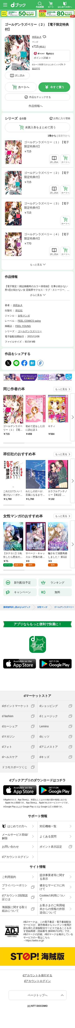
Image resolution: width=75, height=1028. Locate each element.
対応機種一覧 (48, 826)
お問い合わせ (10, 846)
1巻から (52, 136)
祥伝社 (19, 310)
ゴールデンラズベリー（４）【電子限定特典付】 (46, 236)
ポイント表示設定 (51, 846)
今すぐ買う (57, 87)
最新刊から (64, 136)
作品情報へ (36, 106)
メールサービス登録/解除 (15, 836)
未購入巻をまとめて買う (40, 127)
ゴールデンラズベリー (30, 331)
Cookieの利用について (52, 897)
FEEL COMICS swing (29, 321)
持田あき (37, 37)
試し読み (20, 75)
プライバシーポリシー (14, 887)
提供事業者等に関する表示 (52, 876)
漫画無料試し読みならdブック (16, 607)
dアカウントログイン (15, 856)
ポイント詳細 (41, 57)
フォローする (44, 37)
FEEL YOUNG (23, 326)
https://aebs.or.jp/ (35, 940)
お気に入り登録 (61, 118)
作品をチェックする (40, 97)
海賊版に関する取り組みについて (14, 908)
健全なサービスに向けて (52, 887)
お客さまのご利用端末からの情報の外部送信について (52, 909)
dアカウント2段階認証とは (15, 897)
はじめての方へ (14, 826)
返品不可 (36, 68)
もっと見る (61, 389)
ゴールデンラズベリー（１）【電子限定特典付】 (46, 144)
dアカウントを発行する (37, 975)
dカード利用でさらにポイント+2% (47, 64)
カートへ (23, 87)
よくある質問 (48, 836)
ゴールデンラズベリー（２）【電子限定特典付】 (46, 175)
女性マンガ (24, 315)
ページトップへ (37, 995)
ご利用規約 (9, 876)
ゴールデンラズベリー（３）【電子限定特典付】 (46, 205)
